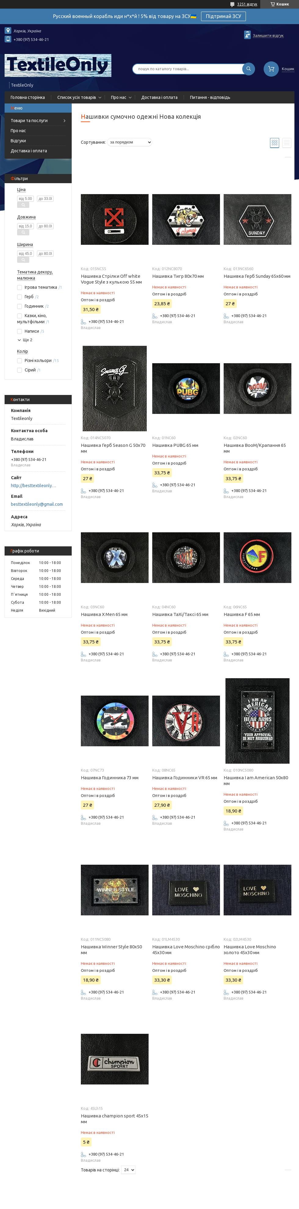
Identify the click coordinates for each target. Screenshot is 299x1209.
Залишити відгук (268, 35)
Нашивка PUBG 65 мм (175, 445)
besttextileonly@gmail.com (37, 504)
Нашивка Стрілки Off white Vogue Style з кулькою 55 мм (111, 278)
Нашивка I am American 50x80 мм (256, 780)
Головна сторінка (28, 97)
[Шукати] (248, 69)
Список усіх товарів (76, 97)
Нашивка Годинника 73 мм (110, 777)
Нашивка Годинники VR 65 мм (184, 777)
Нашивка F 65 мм (242, 614)
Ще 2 (27, 340)
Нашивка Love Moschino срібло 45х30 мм (186, 949)
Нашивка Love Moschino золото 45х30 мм (250, 949)
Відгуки (18, 140)
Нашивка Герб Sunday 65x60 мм (257, 276)
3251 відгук (247, 4)
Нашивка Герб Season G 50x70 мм (113, 448)
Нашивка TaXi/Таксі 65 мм (180, 614)
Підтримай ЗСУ (223, 16)
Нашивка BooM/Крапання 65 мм (255, 448)
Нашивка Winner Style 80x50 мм (111, 949)
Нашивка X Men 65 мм (104, 614)
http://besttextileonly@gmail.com (35, 485)
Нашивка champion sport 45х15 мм (114, 1118)
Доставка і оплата (159, 97)
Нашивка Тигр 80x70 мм (178, 276)
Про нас (118, 97)
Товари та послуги (29, 120)
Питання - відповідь (210, 97)
